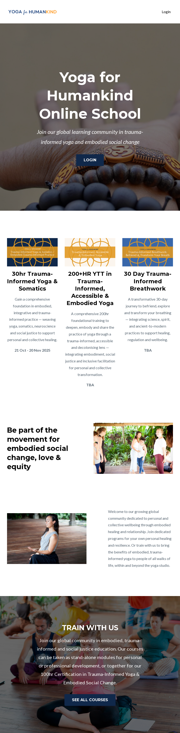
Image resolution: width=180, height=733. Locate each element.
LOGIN (90, 160)
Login (166, 11)
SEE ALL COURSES (90, 700)
